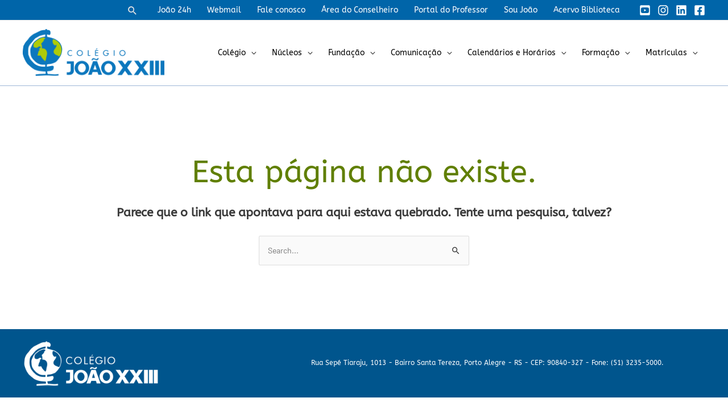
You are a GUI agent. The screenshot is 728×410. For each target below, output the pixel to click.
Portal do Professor (451, 10)
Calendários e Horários (512, 53)
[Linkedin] (681, 10)
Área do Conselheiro (359, 10)
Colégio (232, 53)
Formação (600, 53)
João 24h (174, 10)
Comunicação (416, 53)
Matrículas (666, 53)
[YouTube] (645, 10)
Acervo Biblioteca (586, 10)
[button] (132, 10)
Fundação (346, 53)
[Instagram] (663, 10)
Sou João (520, 10)
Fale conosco (281, 10)
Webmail (224, 10)
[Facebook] (699, 10)
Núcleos (287, 53)
